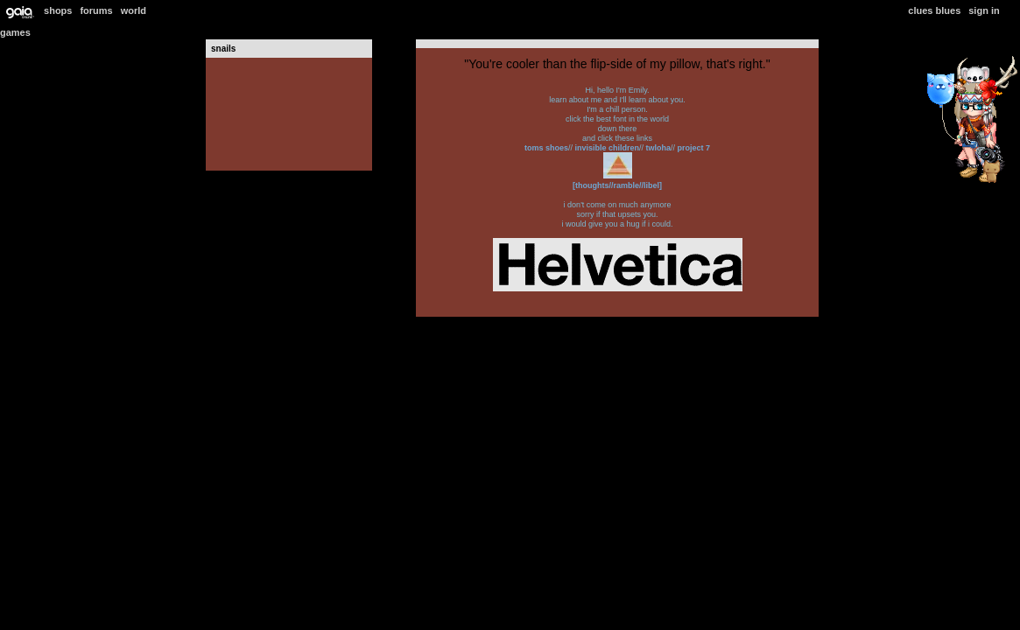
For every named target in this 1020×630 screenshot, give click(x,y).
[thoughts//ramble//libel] (617, 185)
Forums (96, 10)
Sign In (983, 10)
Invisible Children (606, 148)
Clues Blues (934, 10)
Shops (58, 10)
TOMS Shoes (546, 148)
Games (15, 32)
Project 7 (692, 148)
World (133, 10)
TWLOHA (657, 148)
